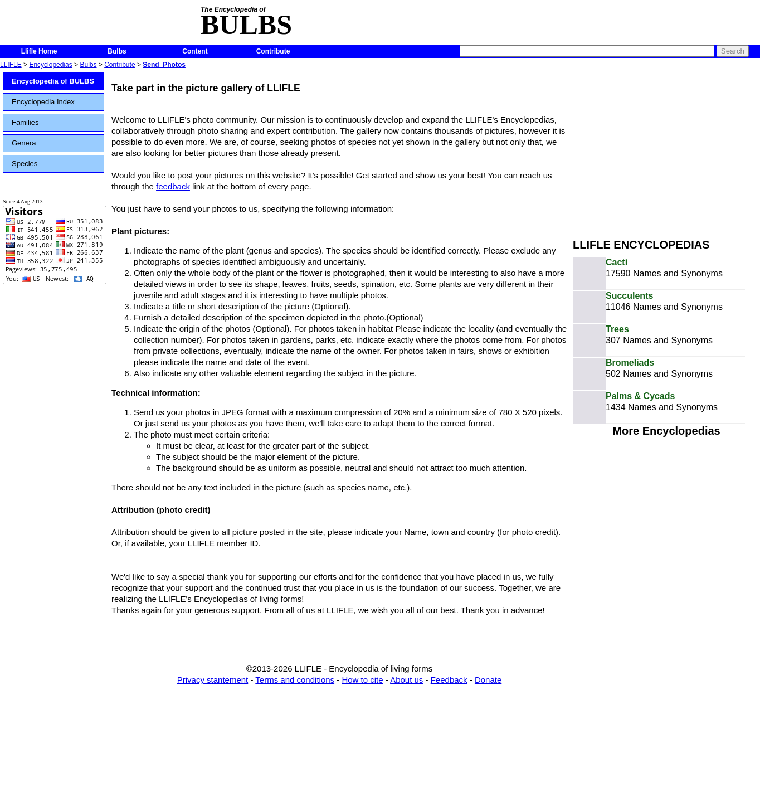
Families (25, 122)
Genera (24, 143)
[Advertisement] (666, 149)
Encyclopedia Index (43, 102)
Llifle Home (39, 51)
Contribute (273, 51)
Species (24, 163)
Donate (488, 679)
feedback (173, 186)
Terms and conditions (294, 679)
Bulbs (117, 51)
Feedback (449, 679)
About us (406, 679)
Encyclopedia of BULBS (53, 81)
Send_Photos (164, 65)
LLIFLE (11, 65)
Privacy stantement (213, 679)
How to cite (362, 679)
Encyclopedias (50, 65)
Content (194, 51)
